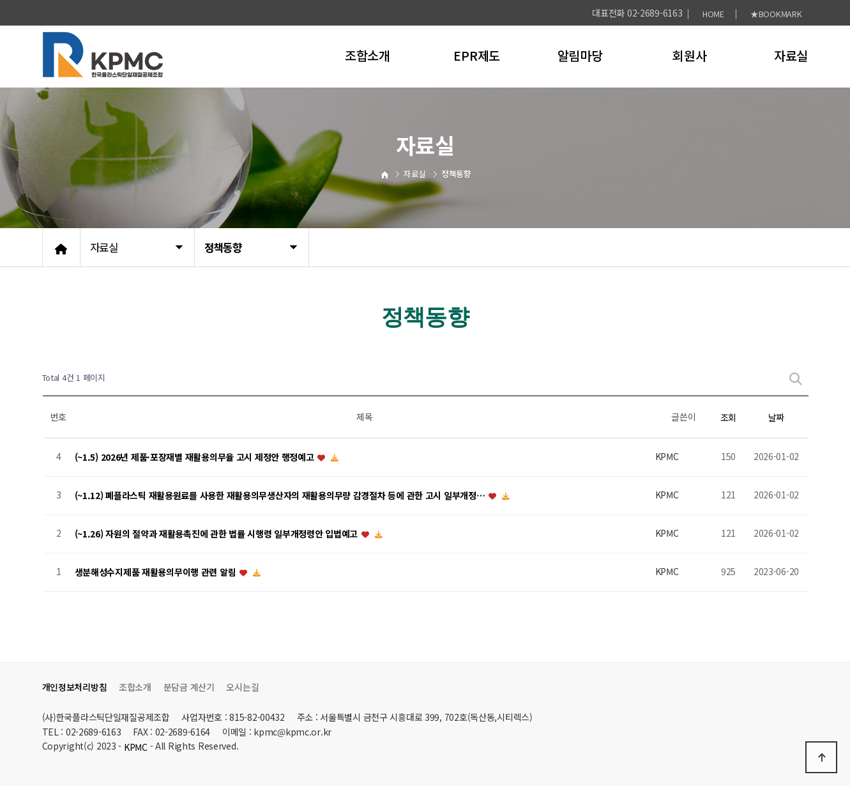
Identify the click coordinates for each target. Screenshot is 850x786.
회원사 (689, 55)
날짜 (776, 417)
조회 (728, 417)
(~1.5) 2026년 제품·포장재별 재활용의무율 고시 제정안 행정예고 (196, 457)
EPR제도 (476, 55)
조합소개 (367, 55)
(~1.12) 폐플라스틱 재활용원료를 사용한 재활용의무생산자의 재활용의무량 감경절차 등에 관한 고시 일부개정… (281, 495)
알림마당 (580, 55)
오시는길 (242, 687)
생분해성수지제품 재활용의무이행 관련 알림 (157, 572)
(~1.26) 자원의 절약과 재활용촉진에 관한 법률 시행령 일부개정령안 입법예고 (217, 533)
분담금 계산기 (189, 687)
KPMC (136, 747)
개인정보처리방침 (74, 687)
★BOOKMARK (775, 14)
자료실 (791, 55)
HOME (713, 14)
